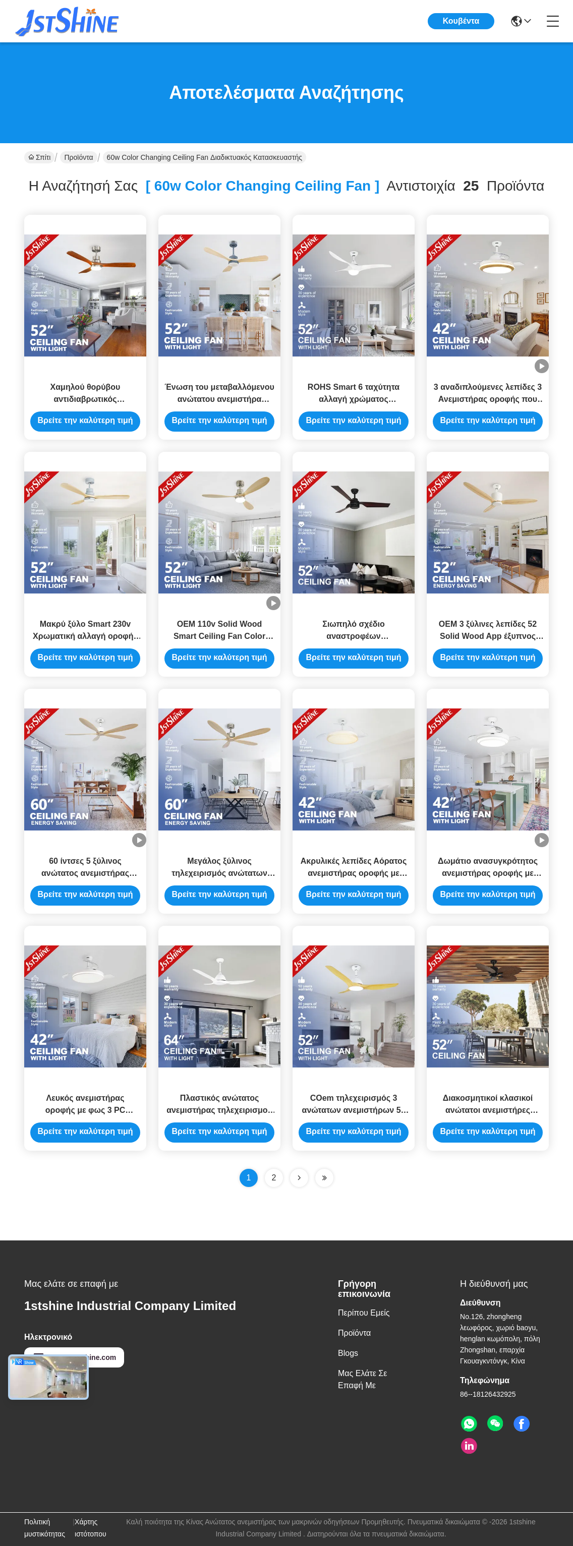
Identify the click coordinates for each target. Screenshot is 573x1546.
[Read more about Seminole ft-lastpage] (324, 1178)
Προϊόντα (78, 157)
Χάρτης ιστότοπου (90, 1528)
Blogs (348, 1353)
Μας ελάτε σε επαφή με (362, 1379)
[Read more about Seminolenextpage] (299, 1178)
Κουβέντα (461, 21)
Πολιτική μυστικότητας (44, 1528)
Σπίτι (39, 157)
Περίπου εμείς (364, 1313)
